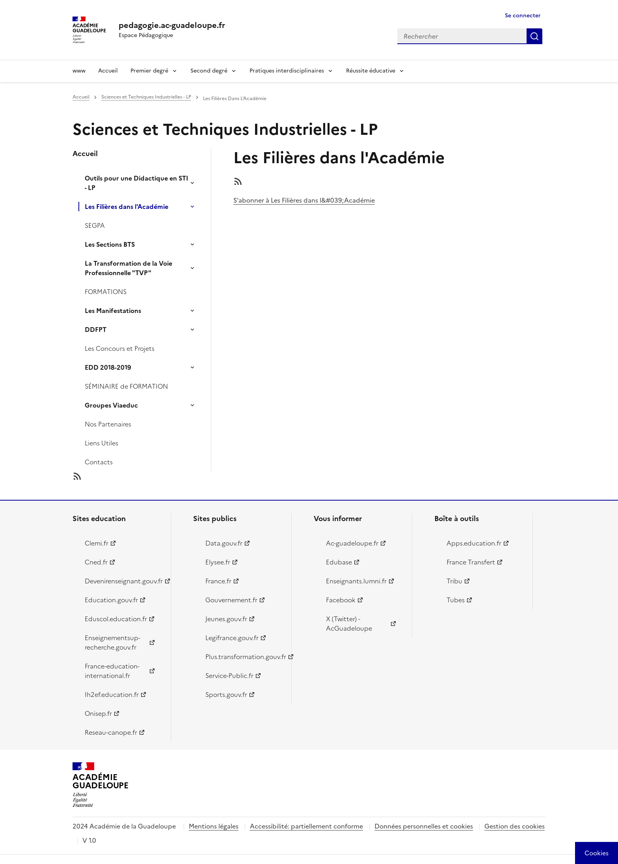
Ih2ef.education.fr (112, 694)
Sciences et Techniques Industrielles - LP (146, 97)
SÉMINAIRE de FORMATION (126, 386)
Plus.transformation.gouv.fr (243, 656)
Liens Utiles (101, 443)
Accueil (108, 71)
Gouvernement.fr (231, 600)
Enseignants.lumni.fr (356, 581)
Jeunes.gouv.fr (226, 619)
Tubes (456, 600)
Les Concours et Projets (119, 348)
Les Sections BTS (110, 244)
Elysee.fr (217, 562)
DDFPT (95, 329)
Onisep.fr (98, 713)
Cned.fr (96, 562)
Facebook (341, 600)
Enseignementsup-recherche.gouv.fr (112, 642)
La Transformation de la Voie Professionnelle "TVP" (128, 268)
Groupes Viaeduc (111, 405)
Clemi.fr (96, 543)
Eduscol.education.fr (116, 619)
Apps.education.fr (474, 543)
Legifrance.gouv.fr (232, 637)
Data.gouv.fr (223, 543)
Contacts (99, 462)
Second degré (208, 71)
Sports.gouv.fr (226, 694)
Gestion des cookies (514, 826)
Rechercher (534, 36)
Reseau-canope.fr (111, 732)
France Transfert (471, 562)
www (79, 71)
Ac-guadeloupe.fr (352, 543)
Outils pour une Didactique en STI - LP (136, 182)
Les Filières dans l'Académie (126, 206)
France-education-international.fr (112, 670)
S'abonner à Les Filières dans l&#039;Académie (304, 200)
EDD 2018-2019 (108, 367)
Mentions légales (213, 826)
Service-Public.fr (229, 675)
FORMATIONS (106, 291)
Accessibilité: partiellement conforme (306, 826)
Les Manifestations (113, 310)
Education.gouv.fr (111, 600)
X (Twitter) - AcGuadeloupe (349, 623)
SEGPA (95, 225)
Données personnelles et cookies (423, 826)
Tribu (454, 581)
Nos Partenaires (108, 424)
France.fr (218, 581)
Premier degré (149, 71)
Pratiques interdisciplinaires (286, 71)
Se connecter (523, 15)
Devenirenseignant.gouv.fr (123, 581)
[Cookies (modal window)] (596, 853)
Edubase (339, 562)
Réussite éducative (370, 71)
